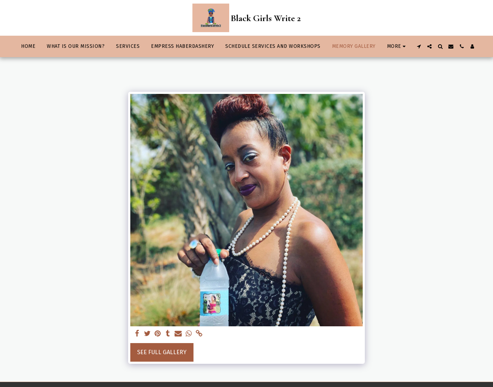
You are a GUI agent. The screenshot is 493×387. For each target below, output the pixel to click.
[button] (419, 46)
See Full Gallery (161, 352)
